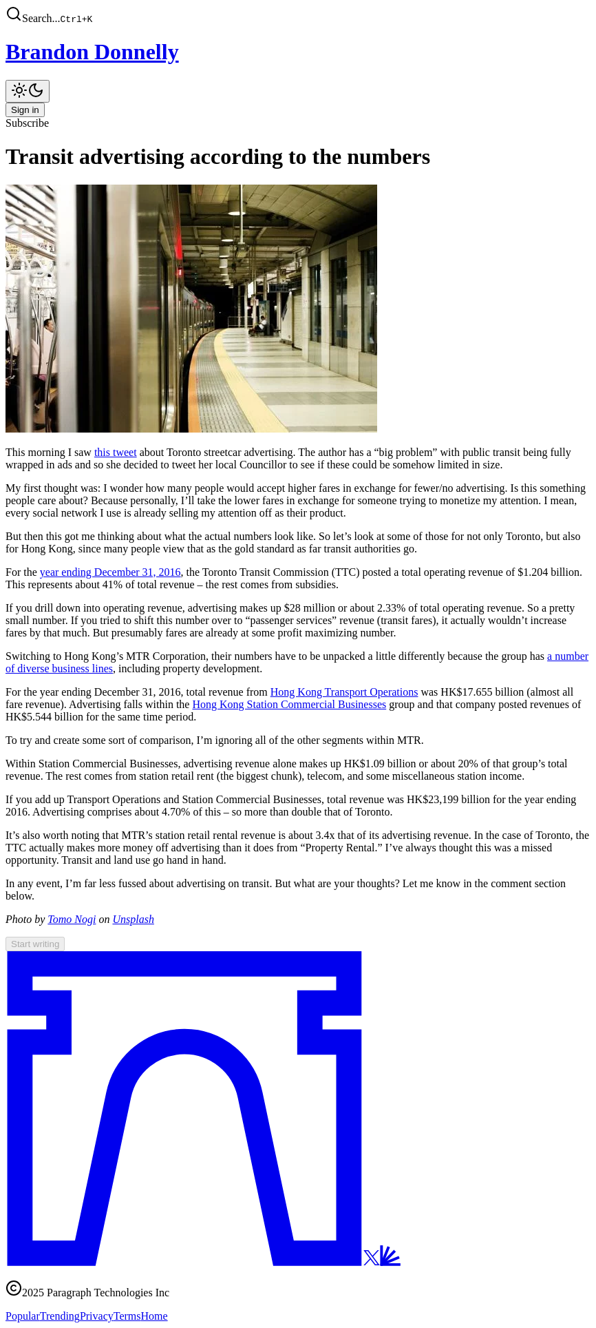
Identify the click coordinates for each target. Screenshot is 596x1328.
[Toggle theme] (28, 91)
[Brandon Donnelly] (298, 52)
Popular (23, 1316)
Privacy (97, 1316)
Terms (127, 1316)
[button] (298, 15)
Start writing (35, 944)
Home (154, 1316)
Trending (60, 1316)
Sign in (25, 110)
